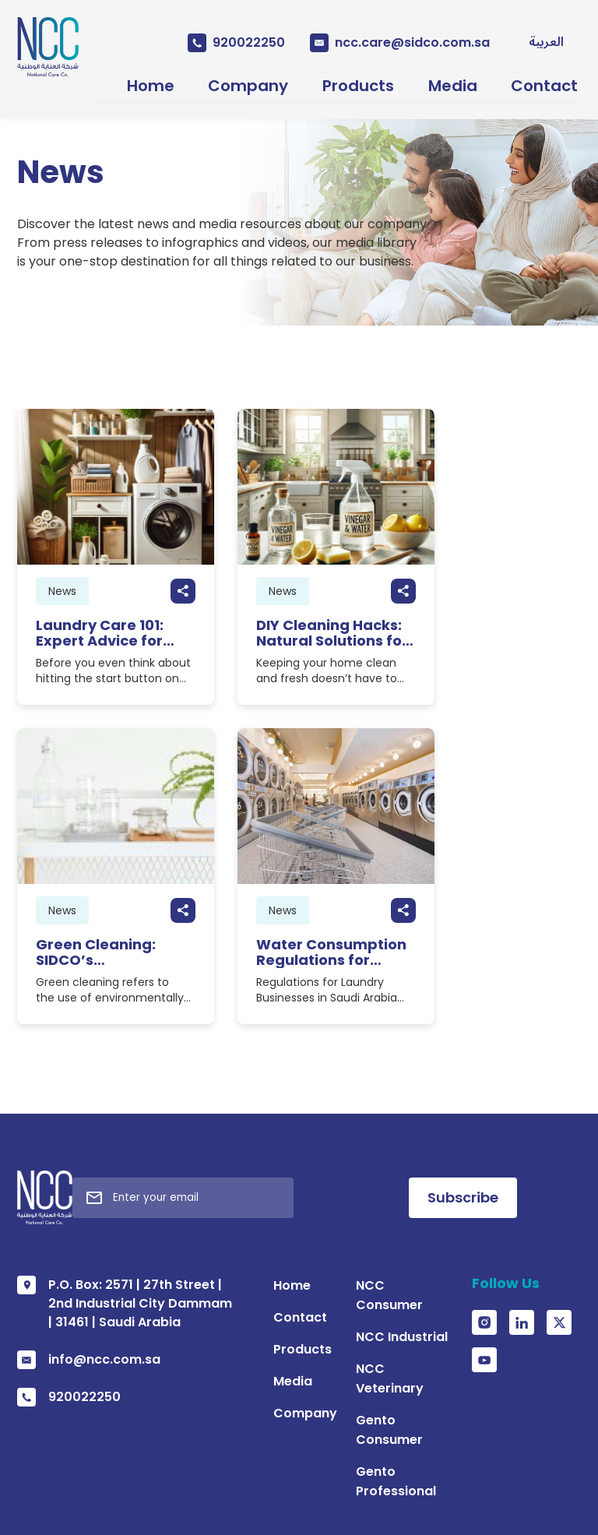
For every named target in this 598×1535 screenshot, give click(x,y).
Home (123, 80)
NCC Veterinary (374, 1080)
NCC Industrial (370, 1048)
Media (454, 80)
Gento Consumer (379, 1112)
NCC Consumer (373, 1016)
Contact (555, 80)
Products (350, 80)
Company (231, 80)
